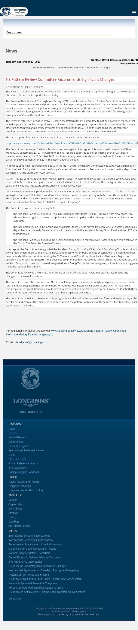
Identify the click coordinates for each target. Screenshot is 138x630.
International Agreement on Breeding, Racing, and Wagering (43, 570)
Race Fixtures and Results (23, 481)
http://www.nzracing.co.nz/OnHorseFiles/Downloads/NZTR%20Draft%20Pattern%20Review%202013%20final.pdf (72, 143)
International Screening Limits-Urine (29, 535)
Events (12, 433)
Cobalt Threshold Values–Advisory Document (34, 557)
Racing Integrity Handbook (23, 472)
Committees (15, 508)
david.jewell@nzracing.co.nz (32, 342)
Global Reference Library (23, 463)
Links (11, 454)
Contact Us (14, 598)
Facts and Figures (18, 446)
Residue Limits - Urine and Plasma (28, 574)
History (12, 517)
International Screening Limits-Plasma (30, 540)
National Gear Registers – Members (29, 553)
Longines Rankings (19, 486)
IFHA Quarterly (17, 467)
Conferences (15, 441)
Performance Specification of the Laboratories (35, 544)
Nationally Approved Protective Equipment (32, 583)
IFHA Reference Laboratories (25, 561)
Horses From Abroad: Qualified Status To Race (35, 587)
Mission (12, 499)
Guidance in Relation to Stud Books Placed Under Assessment (44, 578)
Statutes (13, 512)
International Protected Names (26, 450)
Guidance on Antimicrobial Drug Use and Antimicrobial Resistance (46, 591)
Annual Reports (17, 437)
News (11, 428)
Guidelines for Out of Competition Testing (32, 548)
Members (13, 521)
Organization (15, 504)
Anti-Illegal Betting (19, 525)
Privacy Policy (79, 611)
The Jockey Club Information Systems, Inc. (78, 614)
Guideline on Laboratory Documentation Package (37, 566)
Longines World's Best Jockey (25, 490)
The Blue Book (17, 459)
